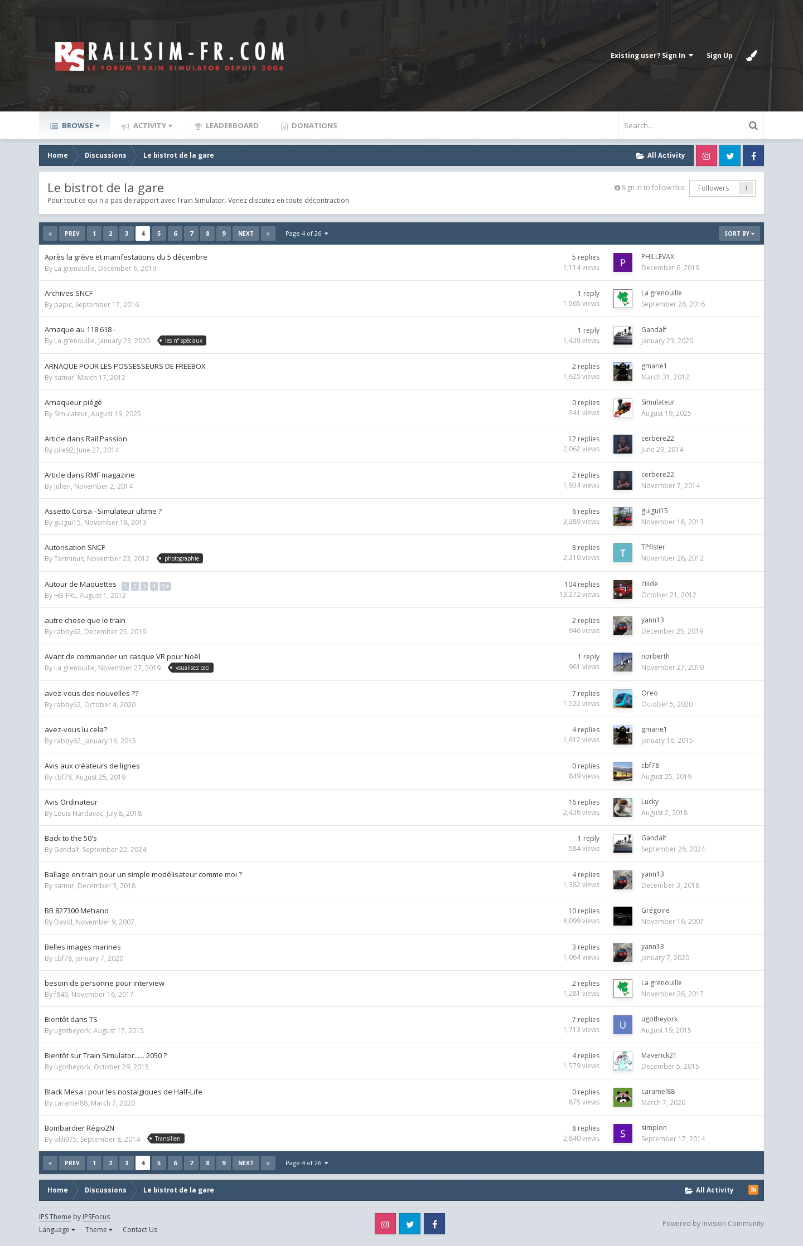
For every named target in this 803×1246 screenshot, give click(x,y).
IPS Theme (55, 1216)
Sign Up (720, 55)
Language (57, 1229)
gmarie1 (654, 366)
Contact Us (140, 1229)
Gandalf (653, 329)
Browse (79, 125)
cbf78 (63, 777)
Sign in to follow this (653, 187)
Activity (152, 125)
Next (246, 233)
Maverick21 (659, 1055)
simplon (654, 1127)
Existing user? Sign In (652, 55)
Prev (72, 233)
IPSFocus (96, 1216)
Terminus (69, 558)
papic (63, 304)
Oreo (649, 693)
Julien (62, 486)
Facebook (753, 155)
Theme (99, 1229)
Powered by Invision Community (713, 1223)
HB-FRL (65, 595)
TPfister (653, 547)
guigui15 (67, 522)
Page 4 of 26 (307, 233)
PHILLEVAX (657, 256)
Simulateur (71, 413)
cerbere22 (657, 438)
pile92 (64, 450)
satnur (64, 377)
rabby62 (67, 631)
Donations (313, 125)
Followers (713, 188)
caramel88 (71, 1103)
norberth (655, 656)
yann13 (652, 620)
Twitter (730, 155)
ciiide (649, 583)
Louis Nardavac (78, 813)
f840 (61, 994)
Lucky (650, 801)
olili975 (65, 1139)
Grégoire (655, 910)
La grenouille (74, 268)
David (63, 922)
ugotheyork (72, 1030)
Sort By (739, 233)
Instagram (706, 155)
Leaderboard (231, 125)
